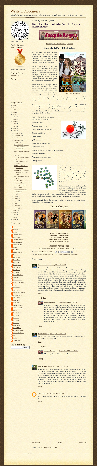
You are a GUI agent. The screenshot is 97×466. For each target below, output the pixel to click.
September (18, 140)
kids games (66, 254)
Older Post (82, 443)
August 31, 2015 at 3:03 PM (56, 265)
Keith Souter (16, 267)
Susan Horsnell (17, 307)
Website (48, 44)
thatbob (15, 338)
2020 (14, 119)
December (18, 133)
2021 (14, 117)
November (18, 135)
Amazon (70, 44)
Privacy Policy (15, 75)
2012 (14, 215)
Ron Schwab (16, 297)
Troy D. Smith (17, 312)
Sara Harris (16, 300)
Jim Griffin (16, 262)
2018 (14, 124)
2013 (14, 212)
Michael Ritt (16, 287)
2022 (14, 114)
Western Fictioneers (25, 11)
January (17, 208)
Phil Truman (16, 290)
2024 (14, 110)
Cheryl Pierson (17, 234)
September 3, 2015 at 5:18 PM (58, 366)
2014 (14, 210)
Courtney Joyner (17, 239)
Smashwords (76, 93)
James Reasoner (17, 254)
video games (74, 254)
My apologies (18, 187)
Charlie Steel (16, 232)
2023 (14, 112)
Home (60, 443)
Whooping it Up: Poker (20, 185)
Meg (14, 285)
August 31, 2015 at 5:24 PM (56, 334)
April (16, 201)
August (17, 142)
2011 (14, 217)
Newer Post (36, 443)
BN (71, 93)
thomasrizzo (16, 340)
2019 (14, 121)
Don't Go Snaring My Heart (43, 254)
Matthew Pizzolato (18, 282)
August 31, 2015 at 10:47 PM (68, 351)
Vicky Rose (16, 325)
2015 (14, 131)
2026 (14, 105)
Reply (40, 293)
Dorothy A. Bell (17, 244)
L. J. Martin (16, 272)
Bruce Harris (16, 229)
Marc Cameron (17, 280)
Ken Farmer (16, 270)
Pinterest (74, 248)
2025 (14, 107)
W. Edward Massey (18, 330)
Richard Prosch (17, 295)
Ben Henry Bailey (18, 227)
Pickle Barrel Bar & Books (55, 248)
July (16, 194)
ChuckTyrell (16, 237)
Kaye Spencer (17, 265)
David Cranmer (17, 242)
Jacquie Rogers (17, 252)
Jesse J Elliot (16, 259)
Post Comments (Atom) (49, 447)
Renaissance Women (19, 292)
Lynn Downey (17, 277)
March (17, 203)
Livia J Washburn (18, 275)
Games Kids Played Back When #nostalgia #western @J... (21, 146)
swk (14, 335)
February (17, 205)
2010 (14, 219)
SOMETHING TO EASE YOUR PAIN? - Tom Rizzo (21, 172)
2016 (14, 128)
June (16, 196)
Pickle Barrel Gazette (59, 44)
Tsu (79, 248)
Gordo (15, 247)
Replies (43, 298)
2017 (14, 126)
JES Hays (16, 249)
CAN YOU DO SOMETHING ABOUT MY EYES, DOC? (21, 157)
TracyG (15, 310)
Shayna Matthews (18, 305)
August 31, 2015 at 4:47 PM (68, 302)
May (16, 198)
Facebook (42, 248)
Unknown (16, 315)
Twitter (67, 248)
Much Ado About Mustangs (59, 241)
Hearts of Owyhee (59, 206)
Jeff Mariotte (16, 257)
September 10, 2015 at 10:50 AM (53, 393)
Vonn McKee (17, 328)
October (17, 138)
